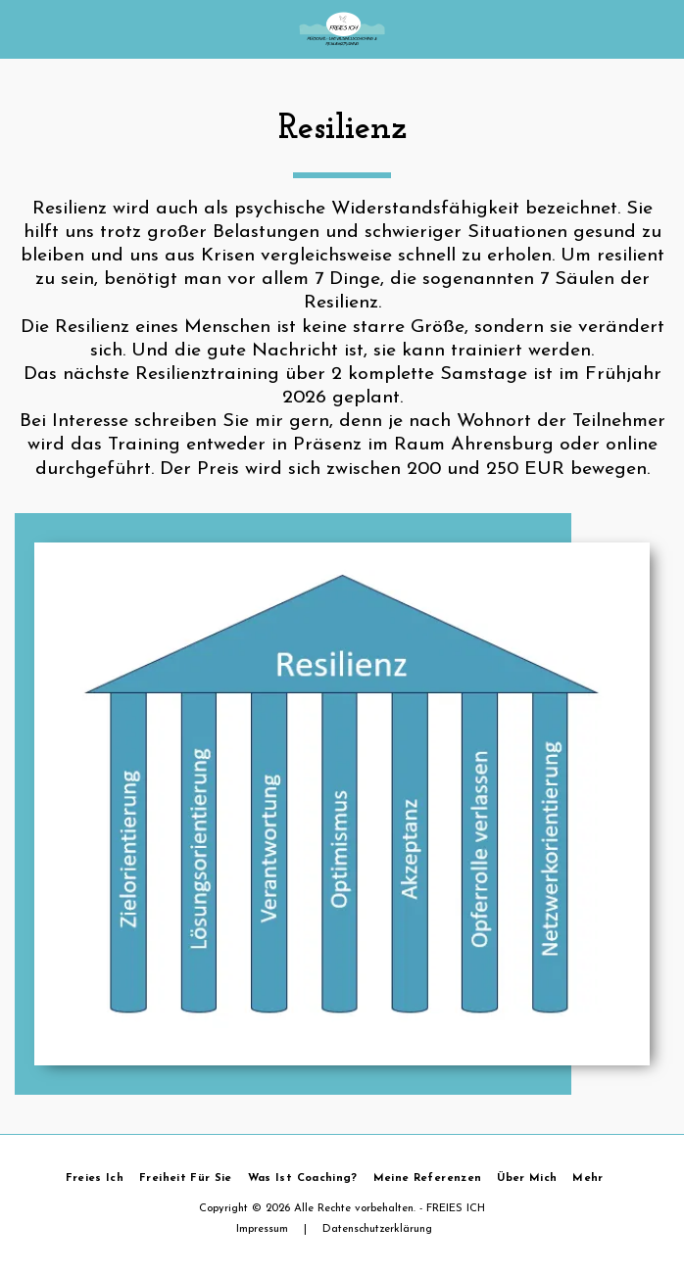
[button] (21, 28)
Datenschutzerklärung (377, 1229)
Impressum (262, 1229)
